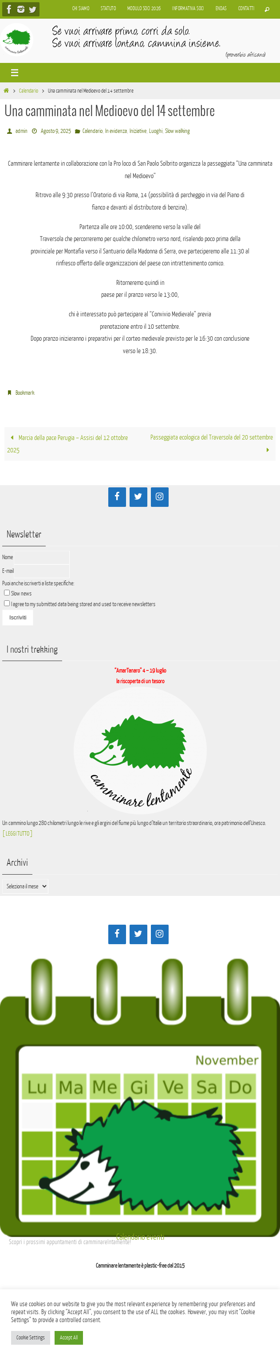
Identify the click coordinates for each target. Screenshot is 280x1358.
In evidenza (116, 131)
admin (22, 131)
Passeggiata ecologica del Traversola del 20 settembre (211, 444)
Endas (221, 9)
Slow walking (177, 131)
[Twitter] (138, 497)
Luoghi (155, 131)
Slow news (21, 593)
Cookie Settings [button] (30, 1338)
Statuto (108, 9)
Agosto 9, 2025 (56, 131)
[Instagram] (160, 497)
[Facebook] (117, 497)
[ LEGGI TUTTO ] (17, 833)
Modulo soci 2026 (144, 9)
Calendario (28, 91)
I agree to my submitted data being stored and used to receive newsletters (79, 604)
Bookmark (25, 392)
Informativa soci (188, 9)
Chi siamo (81, 9)
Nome (7, 557)
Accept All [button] (69, 1338)
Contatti (246, 9)
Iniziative (138, 131)
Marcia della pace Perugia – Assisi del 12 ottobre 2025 (67, 444)
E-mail (8, 571)
